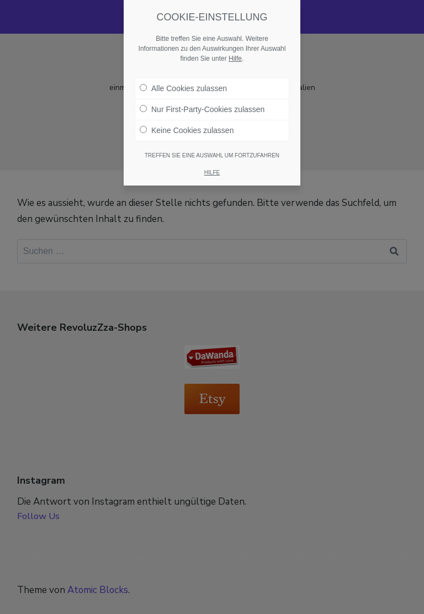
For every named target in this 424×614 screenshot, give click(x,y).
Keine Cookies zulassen (187, 130)
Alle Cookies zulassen (183, 88)
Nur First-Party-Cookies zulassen (202, 109)
